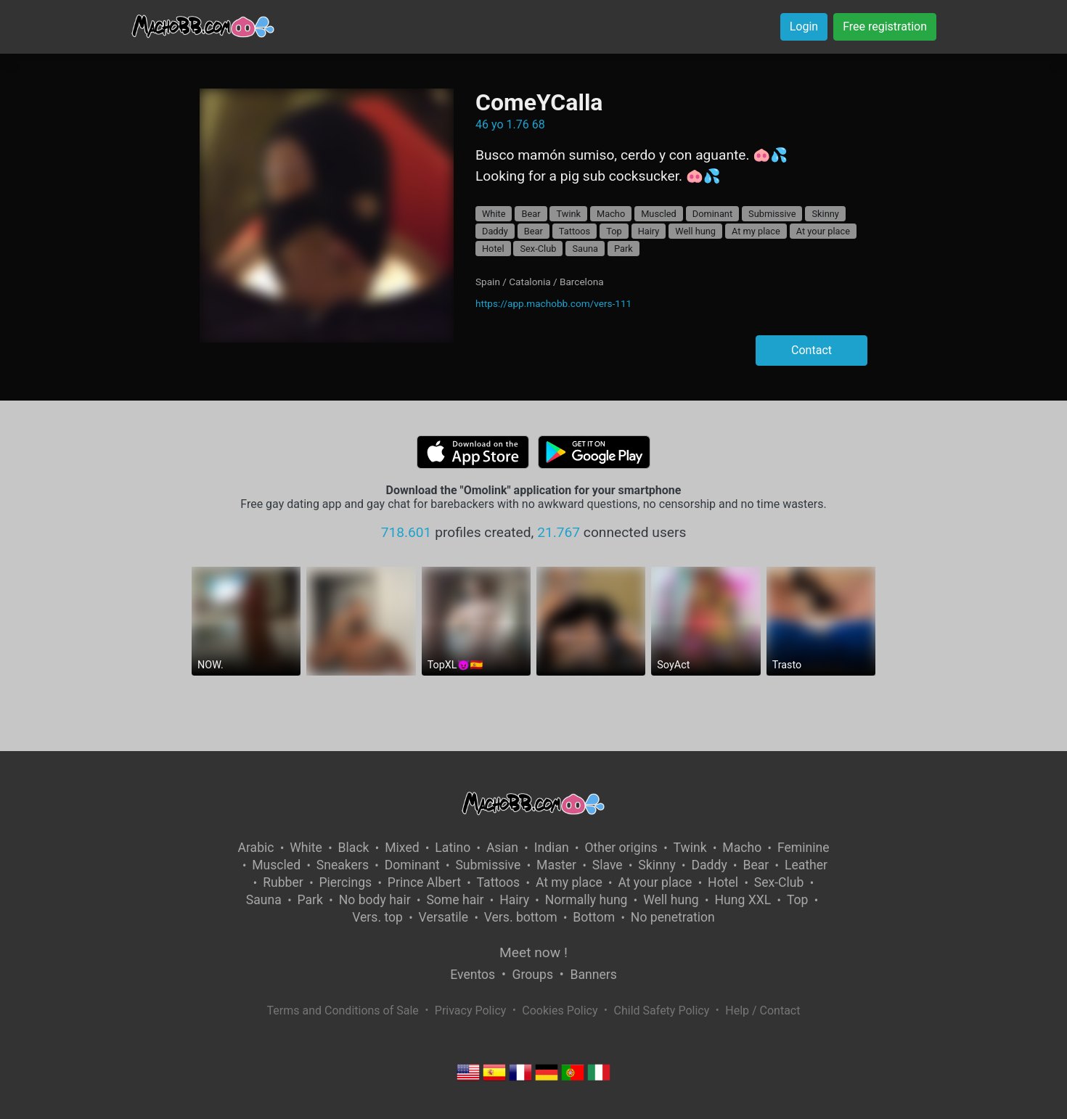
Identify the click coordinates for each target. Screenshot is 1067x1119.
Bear (530, 213)
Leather (806, 865)
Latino (452, 847)
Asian (502, 847)
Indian (551, 847)
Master (556, 865)
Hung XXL (742, 900)
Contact (811, 350)
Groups (532, 974)
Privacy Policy (471, 1010)
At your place (823, 231)
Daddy (495, 231)
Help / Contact (762, 1010)
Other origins (620, 847)
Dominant (712, 213)
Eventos (472, 974)
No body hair (375, 900)
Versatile (443, 917)
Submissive (772, 213)
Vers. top (377, 917)
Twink (568, 213)
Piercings (345, 882)
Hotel (493, 248)
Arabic (255, 847)
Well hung (695, 231)
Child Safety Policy (662, 1010)
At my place (756, 231)
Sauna (585, 248)
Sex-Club (538, 248)
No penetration (673, 917)
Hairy (649, 231)
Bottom (594, 917)
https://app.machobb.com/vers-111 (553, 303)
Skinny (825, 213)
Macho (611, 213)
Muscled (658, 213)
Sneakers (342, 865)
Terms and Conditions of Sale (343, 1010)
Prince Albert (424, 882)
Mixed (402, 847)
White (494, 213)
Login (804, 26)
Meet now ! (533, 952)
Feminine (803, 847)
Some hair (454, 900)
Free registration (885, 26)
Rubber (283, 882)
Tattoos (574, 231)
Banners (593, 974)
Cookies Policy (559, 1010)
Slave (607, 865)
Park (623, 248)
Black (353, 847)
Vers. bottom (520, 917)
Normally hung (586, 900)
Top (614, 231)
